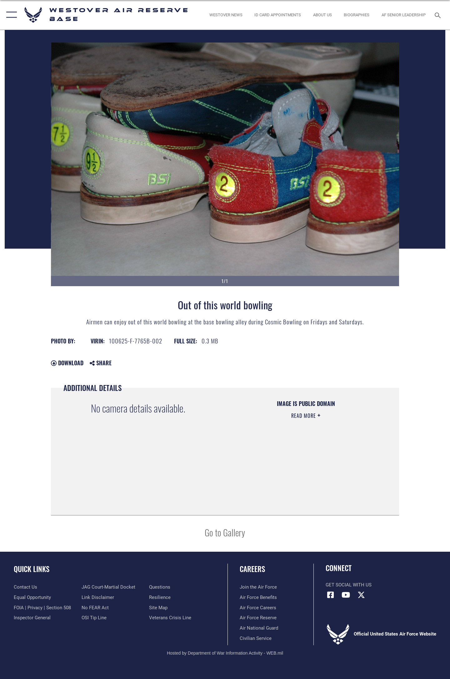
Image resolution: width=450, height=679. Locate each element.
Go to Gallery (225, 532)
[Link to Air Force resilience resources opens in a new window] (160, 597)
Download (67, 363)
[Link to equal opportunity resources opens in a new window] (32, 597)
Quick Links (31, 569)
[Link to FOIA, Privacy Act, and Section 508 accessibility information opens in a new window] (42, 608)
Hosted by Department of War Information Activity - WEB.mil (225, 653)
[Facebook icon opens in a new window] (330, 595)
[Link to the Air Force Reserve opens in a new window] (258, 618)
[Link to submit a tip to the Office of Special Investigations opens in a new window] (94, 618)
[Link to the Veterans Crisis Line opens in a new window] (170, 618)
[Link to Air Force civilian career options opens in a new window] (256, 638)
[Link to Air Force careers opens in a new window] (258, 608)
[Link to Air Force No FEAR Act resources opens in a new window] (95, 608)
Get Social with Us (349, 585)
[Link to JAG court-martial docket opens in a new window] (108, 587)
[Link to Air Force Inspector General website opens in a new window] (32, 618)
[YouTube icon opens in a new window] (346, 595)
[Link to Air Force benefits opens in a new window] (258, 597)
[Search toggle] (438, 15)
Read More (304, 415)
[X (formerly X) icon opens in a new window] (361, 595)
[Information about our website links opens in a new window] (98, 597)
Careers (252, 569)
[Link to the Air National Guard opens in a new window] (259, 628)
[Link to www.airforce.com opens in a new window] (258, 587)
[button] (10, 15)
